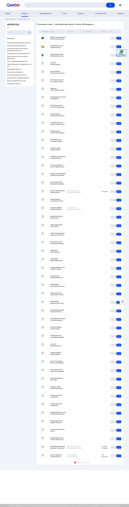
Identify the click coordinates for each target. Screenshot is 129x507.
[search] (110, 5)
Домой (7, 13)
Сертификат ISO (110, 486)
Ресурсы (81, 13)
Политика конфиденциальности (115, 494)
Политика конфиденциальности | (18, 505)
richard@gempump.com (19, 486)
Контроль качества (111, 490)
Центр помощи (110, 497)
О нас (64, 13)
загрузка (120, 13)
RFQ (119, 38)
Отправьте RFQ (100, 13)
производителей (45, 13)
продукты (24, 13)
